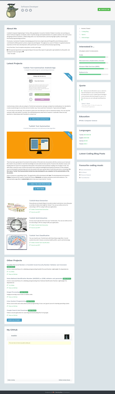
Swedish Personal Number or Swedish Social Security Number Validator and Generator (37, 265)
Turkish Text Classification (39, 235)
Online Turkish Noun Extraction (38, 209)
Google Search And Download (17, 310)
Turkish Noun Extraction (38, 201)
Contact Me (104, 9)
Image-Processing (13, 292)
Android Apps (85, 37)
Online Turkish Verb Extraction (38, 225)
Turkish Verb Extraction (38, 218)
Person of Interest (86, 175)
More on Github (14, 320)
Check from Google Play (39, 119)
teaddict (14, 336)
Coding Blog (85, 31)
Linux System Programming (16, 301)
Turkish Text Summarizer (39, 126)
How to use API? (34, 212)
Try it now (39, 189)
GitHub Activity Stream (64, 380)
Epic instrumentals (86, 169)
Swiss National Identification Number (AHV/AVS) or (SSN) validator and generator (34, 278)
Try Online (10, 271)
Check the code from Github (39, 184)
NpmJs (84, 34)
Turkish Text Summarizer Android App (39, 68)
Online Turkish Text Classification (39, 242)
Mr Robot (84, 172)
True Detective (85, 177)
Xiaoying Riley (59, 392)
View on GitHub (12, 274)
